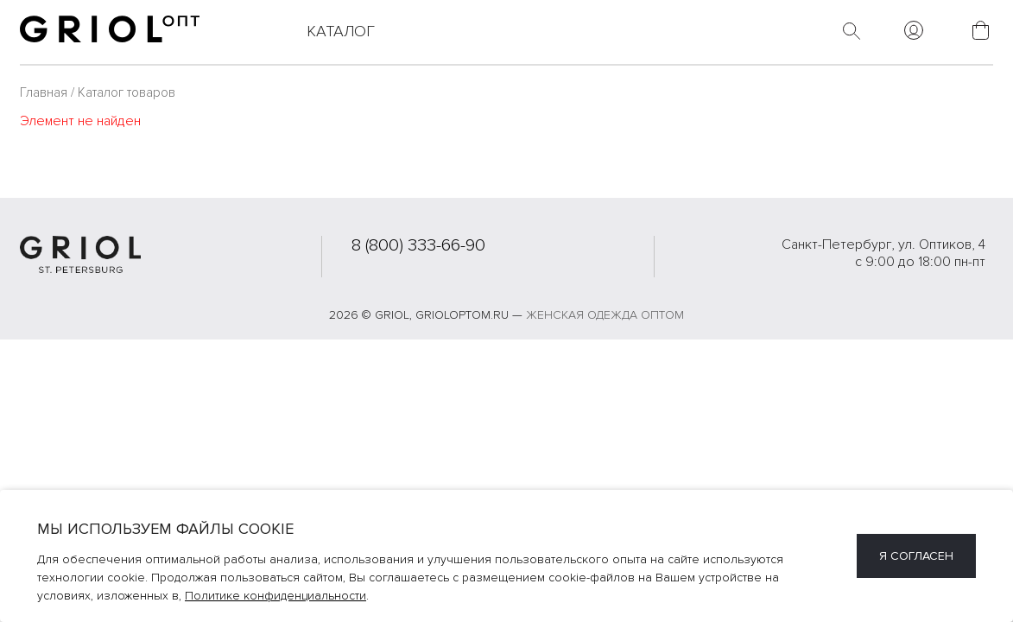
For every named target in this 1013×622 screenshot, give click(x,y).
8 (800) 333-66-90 (418, 245)
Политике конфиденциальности (275, 595)
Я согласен (916, 556)
